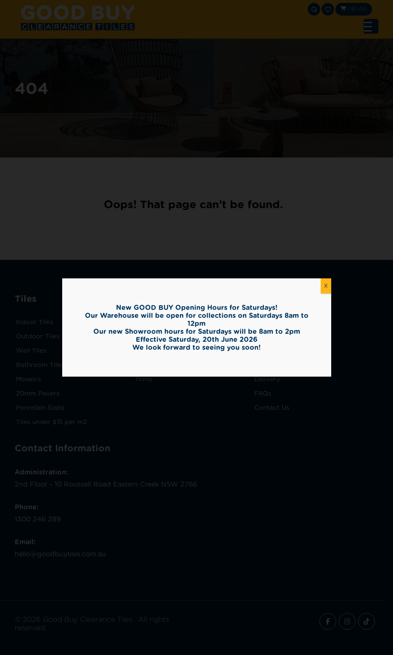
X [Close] (326, 286)
